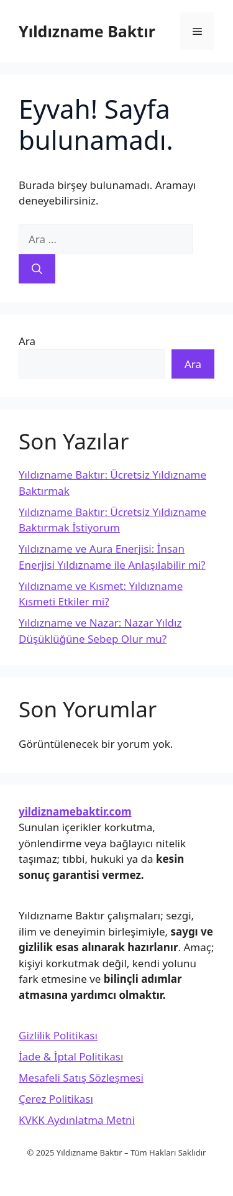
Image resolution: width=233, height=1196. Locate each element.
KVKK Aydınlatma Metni (77, 1120)
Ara (27, 341)
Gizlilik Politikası (58, 1035)
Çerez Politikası (56, 1099)
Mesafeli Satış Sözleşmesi (81, 1077)
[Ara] (37, 269)
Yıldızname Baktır (87, 31)
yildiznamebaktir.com (75, 811)
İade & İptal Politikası (71, 1056)
